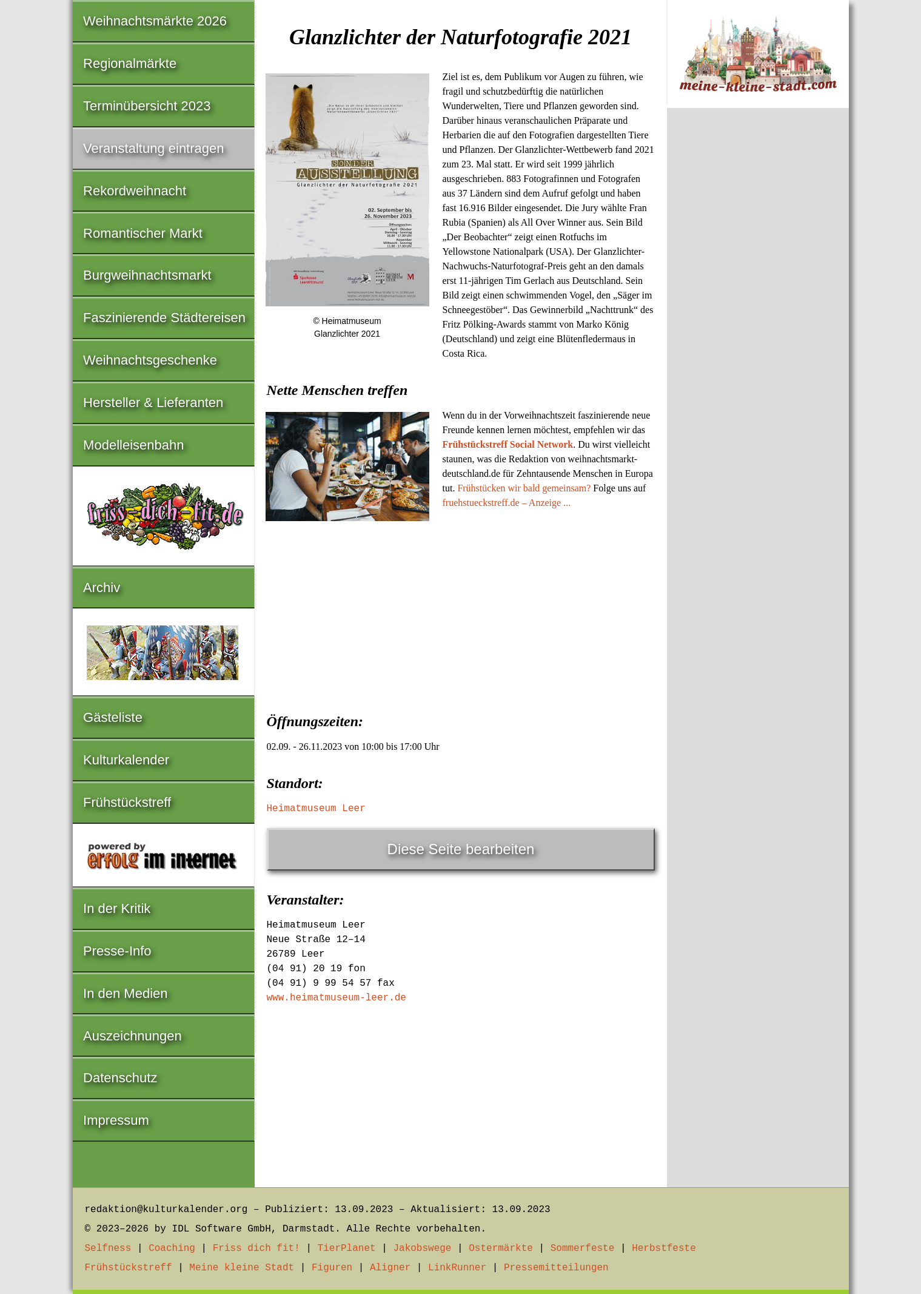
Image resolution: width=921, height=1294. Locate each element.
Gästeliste (112, 717)
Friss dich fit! (256, 1248)
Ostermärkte (501, 1248)
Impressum (116, 1120)
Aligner (390, 1267)
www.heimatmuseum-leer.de (336, 997)
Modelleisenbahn (133, 445)
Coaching (172, 1248)
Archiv (101, 587)
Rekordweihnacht (134, 190)
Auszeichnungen (132, 1035)
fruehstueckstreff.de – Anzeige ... (507, 502)
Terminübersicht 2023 (146, 105)
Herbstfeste (664, 1248)
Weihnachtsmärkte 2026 (155, 21)
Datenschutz (120, 1077)
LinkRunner (457, 1267)
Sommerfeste (583, 1248)
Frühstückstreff (127, 802)
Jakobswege (422, 1248)
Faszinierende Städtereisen (164, 317)
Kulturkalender (126, 759)
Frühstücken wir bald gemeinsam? (524, 488)
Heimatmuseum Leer (316, 808)
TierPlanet (347, 1248)
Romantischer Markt (143, 233)
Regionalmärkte (129, 63)
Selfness (108, 1248)
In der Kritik (116, 908)
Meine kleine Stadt (241, 1267)
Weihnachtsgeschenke (150, 360)
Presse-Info (117, 951)
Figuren (332, 1267)
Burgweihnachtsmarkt (147, 275)
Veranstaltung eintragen (153, 148)
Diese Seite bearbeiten (461, 849)
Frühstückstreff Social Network (508, 444)
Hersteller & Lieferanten (153, 402)
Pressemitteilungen (556, 1267)
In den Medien (125, 993)
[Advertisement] (461, 616)
